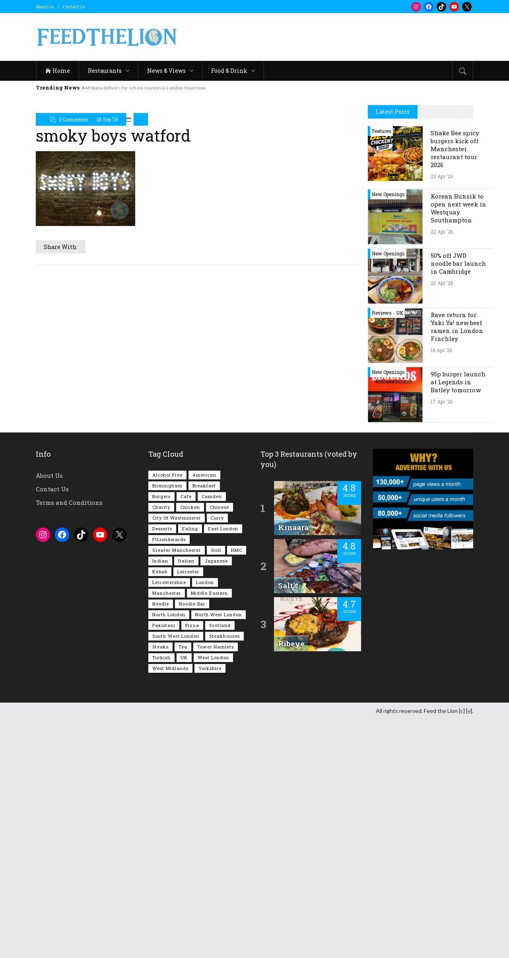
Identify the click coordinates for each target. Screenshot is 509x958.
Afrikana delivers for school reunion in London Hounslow (145, 88)
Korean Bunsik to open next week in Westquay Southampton (458, 447)
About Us (45, 6)
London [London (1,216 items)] (205, 821)
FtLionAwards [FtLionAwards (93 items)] (169, 778)
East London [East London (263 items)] (223, 767)
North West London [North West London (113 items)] (218, 853)
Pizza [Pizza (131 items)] (192, 864)
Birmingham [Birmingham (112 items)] (167, 724)
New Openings (388, 433)
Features (381, 369)
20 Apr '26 (442, 521)
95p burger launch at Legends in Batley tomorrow (458, 621)
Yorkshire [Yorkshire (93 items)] (209, 907)
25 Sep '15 (107, 119)
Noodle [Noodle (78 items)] (160, 842)
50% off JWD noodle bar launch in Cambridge (458, 502)
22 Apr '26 (442, 470)
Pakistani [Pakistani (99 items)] (163, 864)
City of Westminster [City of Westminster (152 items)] (176, 756)
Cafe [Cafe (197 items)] (186, 735)
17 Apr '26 (442, 640)
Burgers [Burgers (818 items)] (161, 735)
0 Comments (73, 119)
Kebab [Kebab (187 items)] (159, 810)
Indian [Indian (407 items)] (160, 799)
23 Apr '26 (442, 415)
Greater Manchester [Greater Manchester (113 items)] (176, 789)
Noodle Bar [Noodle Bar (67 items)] (192, 842)
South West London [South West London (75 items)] (175, 875)
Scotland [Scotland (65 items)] (220, 864)
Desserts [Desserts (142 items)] (162, 767)
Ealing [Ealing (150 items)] (190, 767)
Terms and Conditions (69, 741)
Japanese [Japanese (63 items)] (216, 799)
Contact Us (73, 6)
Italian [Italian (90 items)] (186, 799)
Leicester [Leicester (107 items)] (188, 810)
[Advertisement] (328, 37)
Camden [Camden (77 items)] (212, 735)
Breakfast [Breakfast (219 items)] (204, 724)
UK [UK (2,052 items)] (184, 896)
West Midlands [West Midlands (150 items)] (170, 907)
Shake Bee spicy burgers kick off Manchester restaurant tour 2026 (455, 387)
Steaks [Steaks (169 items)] (160, 885)
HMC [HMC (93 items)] (236, 789)
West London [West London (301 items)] (213, 896)
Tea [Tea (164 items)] (183, 885)
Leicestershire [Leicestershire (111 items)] (169, 821)
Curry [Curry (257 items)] (217, 756)
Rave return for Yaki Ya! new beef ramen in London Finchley (457, 565)
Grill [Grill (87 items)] (216, 789)
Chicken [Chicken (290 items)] (190, 746)
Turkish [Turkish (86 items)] (161, 896)
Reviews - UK (387, 551)
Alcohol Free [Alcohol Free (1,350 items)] (167, 714)
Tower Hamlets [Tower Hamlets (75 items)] (215, 885)
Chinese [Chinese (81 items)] (219, 746)
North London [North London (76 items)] (168, 853)
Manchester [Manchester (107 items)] (166, 832)
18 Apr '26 (441, 589)
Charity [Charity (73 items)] (161, 746)
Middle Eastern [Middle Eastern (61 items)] (209, 832)
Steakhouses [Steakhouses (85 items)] (224, 875)
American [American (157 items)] (204, 714)
